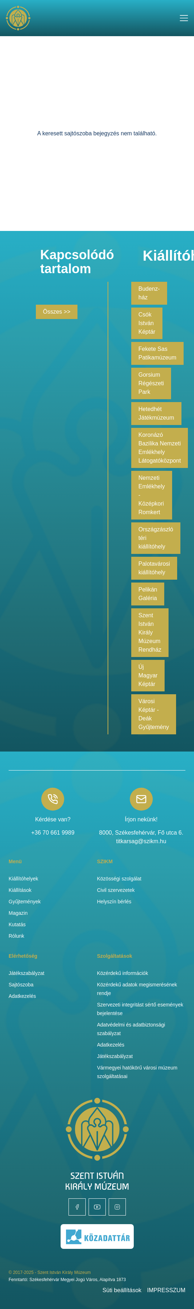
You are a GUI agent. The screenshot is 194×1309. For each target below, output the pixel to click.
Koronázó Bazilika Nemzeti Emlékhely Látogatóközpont (159, 448)
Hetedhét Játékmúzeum (156, 413)
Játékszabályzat (26, 973)
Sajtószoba (21, 984)
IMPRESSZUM (166, 1290)
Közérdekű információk (122, 973)
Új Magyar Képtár (147, 675)
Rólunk (16, 936)
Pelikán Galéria (147, 593)
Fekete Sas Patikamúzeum (157, 353)
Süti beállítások (122, 1290)
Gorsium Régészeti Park (151, 383)
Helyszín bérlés (114, 901)
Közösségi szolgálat (119, 878)
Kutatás (17, 924)
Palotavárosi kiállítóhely (154, 568)
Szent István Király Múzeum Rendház (149, 632)
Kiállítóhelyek (23, 878)
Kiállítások (20, 890)
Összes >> (56, 312)
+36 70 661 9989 (53, 833)
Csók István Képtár (146, 323)
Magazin (18, 913)
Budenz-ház (149, 293)
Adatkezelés (22, 996)
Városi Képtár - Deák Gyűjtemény (153, 714)
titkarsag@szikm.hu (141, 841)
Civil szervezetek (116, 890)
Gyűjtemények (25, 901)
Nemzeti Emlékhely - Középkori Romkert (151, 495)
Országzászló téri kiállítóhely (155, 538)
